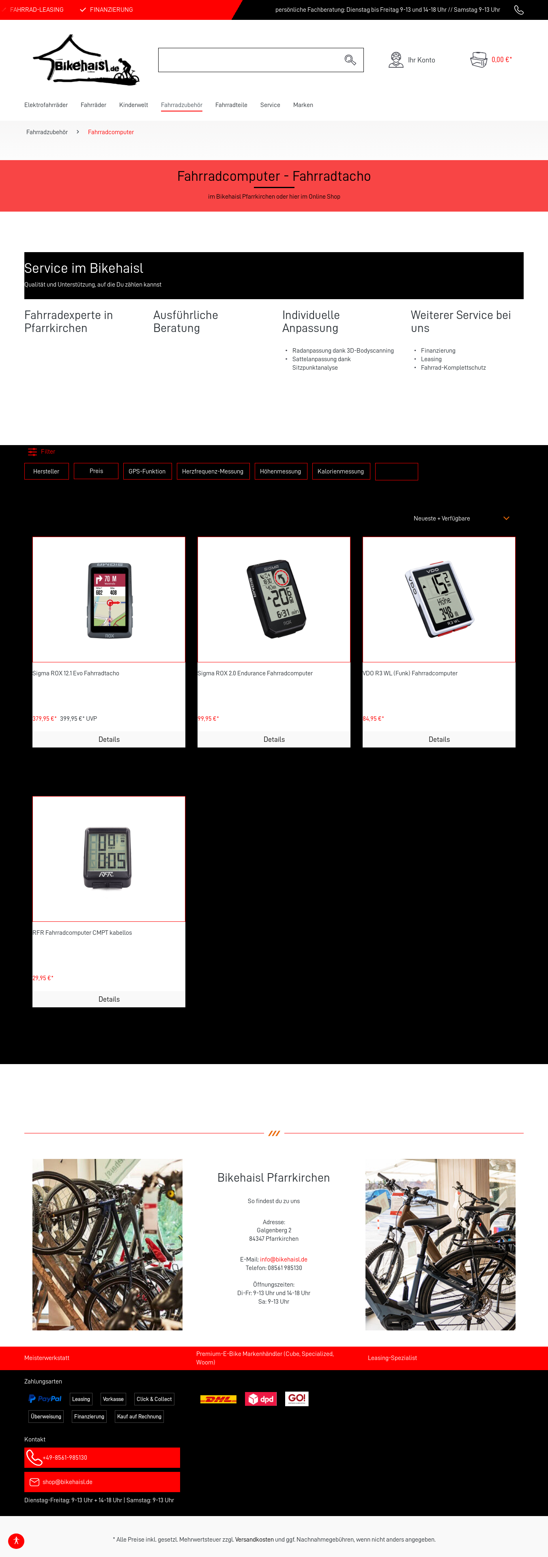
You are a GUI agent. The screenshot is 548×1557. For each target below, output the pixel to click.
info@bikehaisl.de (283, 1259)
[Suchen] (350, 60)
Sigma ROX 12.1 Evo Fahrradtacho (75, 673)
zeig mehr (397, 471)
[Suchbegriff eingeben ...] (248, 60)
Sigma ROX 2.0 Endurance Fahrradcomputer (255, 673)
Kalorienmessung (341, 471)
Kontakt (34, 1439)
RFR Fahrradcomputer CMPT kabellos (82, 932)
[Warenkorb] (491, 60)
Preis (96, 471)
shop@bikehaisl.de (67, 1482)
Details (109, 739)
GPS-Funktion (147, 471)
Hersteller (46, 471)
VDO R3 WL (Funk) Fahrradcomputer (410, 673)
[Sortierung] (463, 518)
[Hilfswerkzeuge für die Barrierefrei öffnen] (16, 1541)
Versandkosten (254, 1539)
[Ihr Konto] (411, 59)
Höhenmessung (280, 471)
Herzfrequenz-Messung (212, 471)
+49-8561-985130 (65, 1457)
